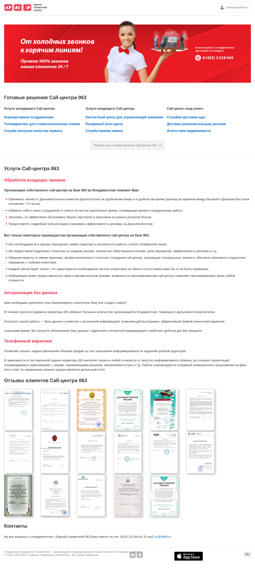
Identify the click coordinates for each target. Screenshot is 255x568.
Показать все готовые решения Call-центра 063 (128, 145)
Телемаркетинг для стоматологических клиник (42, 124)
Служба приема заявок (104, 131)
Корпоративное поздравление (29, 117)
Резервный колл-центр (104, 124)
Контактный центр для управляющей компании (124, 117)
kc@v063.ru (163, 536)
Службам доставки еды (186, 117)
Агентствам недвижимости (189, 131)
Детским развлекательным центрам (196, 124)
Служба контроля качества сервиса (33, 131)
